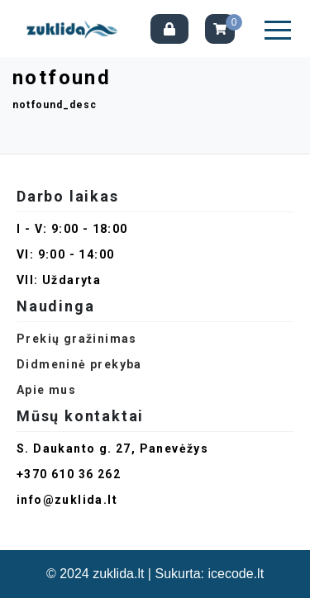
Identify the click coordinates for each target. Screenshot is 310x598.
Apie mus (46, 389)
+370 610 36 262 (69, 474)
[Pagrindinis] (75, 29)
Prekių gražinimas (77, 338)
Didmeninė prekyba (79, 364)
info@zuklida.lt (67, 499)
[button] (278, 30)
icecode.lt (236, 574)
